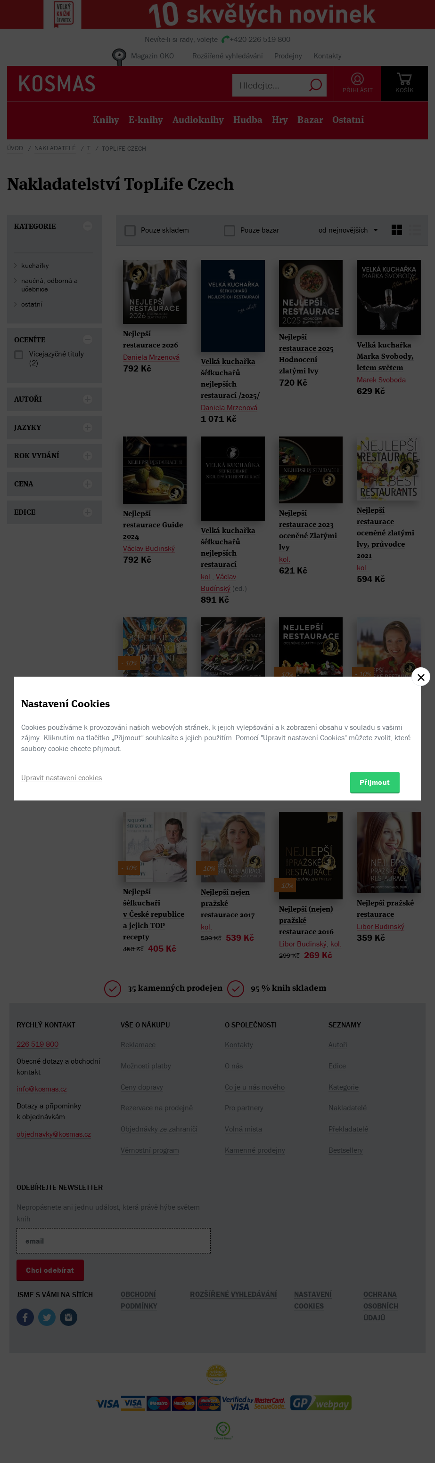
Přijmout (375, 782)
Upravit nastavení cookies (61, 777)
